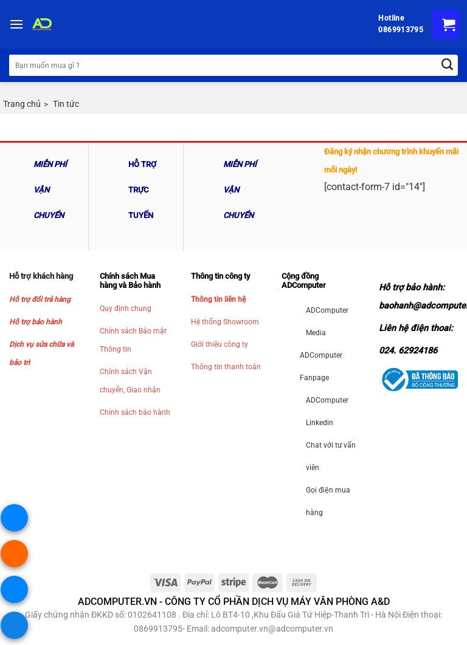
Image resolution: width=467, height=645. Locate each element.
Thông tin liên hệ (218, 299)
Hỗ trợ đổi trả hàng (40, 299)
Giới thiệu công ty (219, 344)
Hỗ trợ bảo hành (35, 322)
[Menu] (16, 24)
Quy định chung (125, 308)
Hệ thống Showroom (225, 322)
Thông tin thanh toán (226, 367)
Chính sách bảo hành (135, 412)
